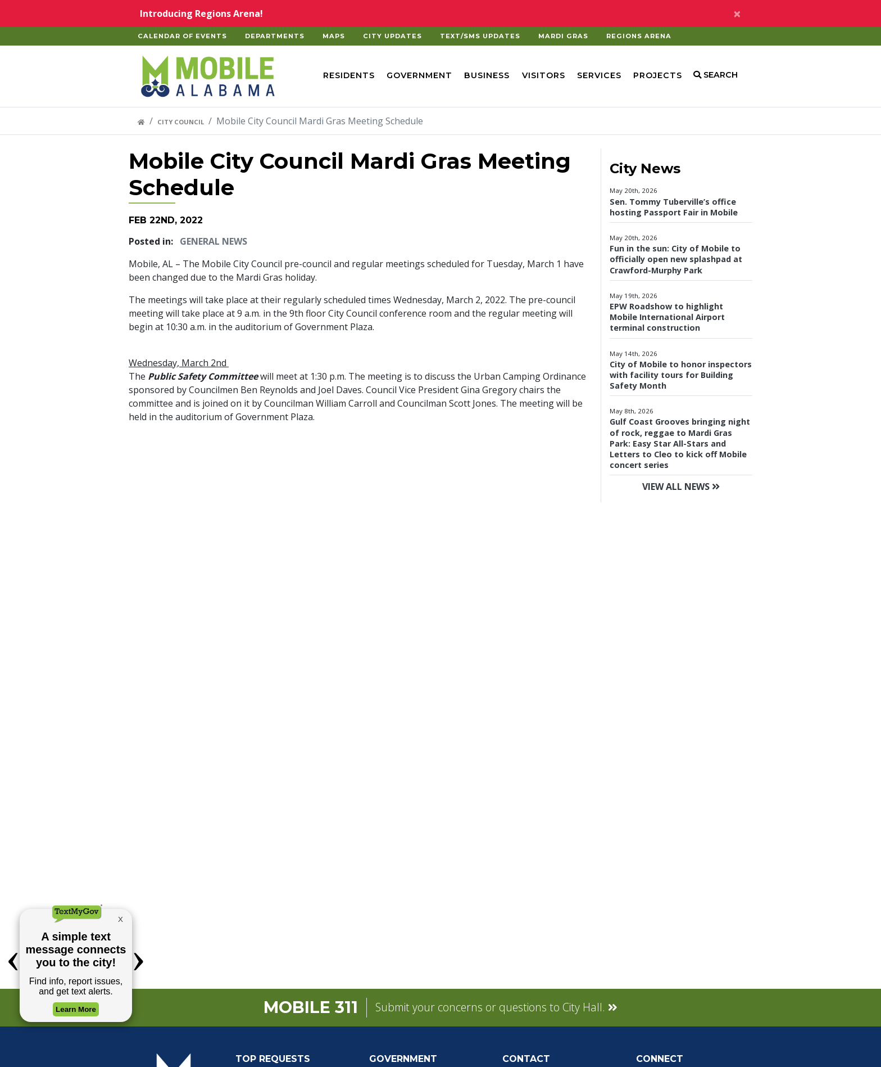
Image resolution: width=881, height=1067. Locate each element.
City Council (180, 122)
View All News (681, 486)
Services (599, 75)
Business (487, 75)
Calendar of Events (182, 36)
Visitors (543, 75)
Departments (275, 36)
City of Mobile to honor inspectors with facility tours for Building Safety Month (681, 375)
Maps (334, 36)
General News (213, 241)
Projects (657, 75)
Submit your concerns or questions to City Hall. (496, 1007)
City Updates (392, 36)
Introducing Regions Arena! (201, 13)
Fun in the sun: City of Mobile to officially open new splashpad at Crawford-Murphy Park (676, 259)
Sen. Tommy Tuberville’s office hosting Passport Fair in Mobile (674, 207)
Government (419, 75)
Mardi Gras (563, 36)
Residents (349, 75)
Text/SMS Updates (480, 36)
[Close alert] (737, 13)
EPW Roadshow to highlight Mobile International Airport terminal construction (667, 317)
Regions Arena (638, 36)
